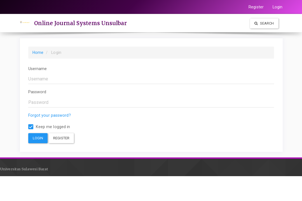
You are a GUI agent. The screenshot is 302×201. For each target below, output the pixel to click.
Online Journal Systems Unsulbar (80, 23)
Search (264, 23)
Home (37, 52)
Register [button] (61, 138)
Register (256, 7)
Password (37, 92)
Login (278, 7)
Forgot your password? (49, 115)
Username (37, 68)
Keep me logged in (49, 127)
